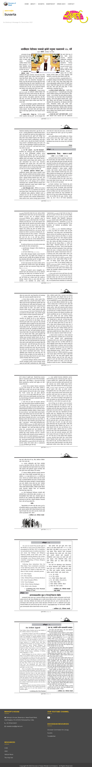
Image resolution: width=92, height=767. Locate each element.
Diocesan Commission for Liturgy (58, 730)
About (33, 4)
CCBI (6, 748)
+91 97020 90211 (10, 723)
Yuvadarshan (51, 736)
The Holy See (8, 757)
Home (27, 4)
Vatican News (8, 754)
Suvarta (41, 4)
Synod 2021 (61, 4)
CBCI (6, 751)
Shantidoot (50, 4)
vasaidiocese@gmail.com (13, 726)
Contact (71, 4)
